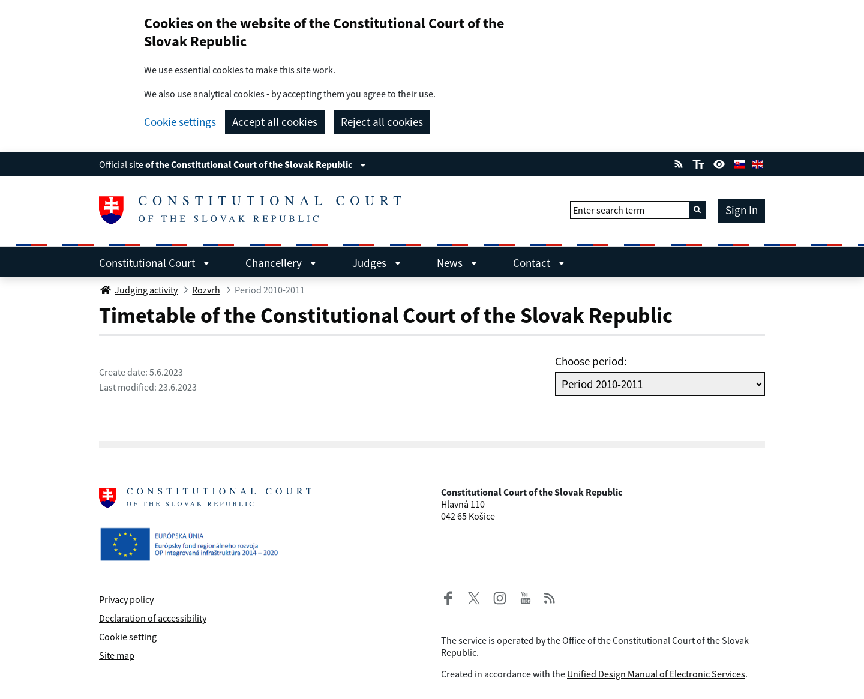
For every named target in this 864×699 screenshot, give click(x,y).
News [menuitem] (457, 263)
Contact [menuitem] (539, 263)
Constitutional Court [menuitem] (154, 263)
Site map (116, 655)
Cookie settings (180, 122)
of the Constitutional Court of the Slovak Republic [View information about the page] (255, 164)
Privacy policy (126, 599)
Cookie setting (128, 637)
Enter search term (608, 210)
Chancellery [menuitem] (280, 263)
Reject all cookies (382, 122)
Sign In (741, 210)
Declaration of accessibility (152, 618)
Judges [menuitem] (376, 263)
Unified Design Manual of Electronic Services (656, 674)
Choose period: (591, 361)
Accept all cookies (274, 122)
